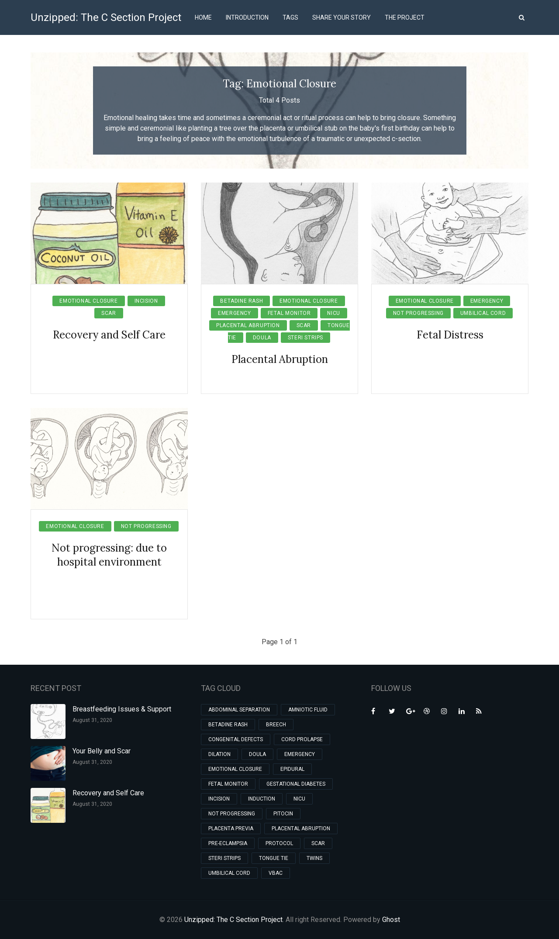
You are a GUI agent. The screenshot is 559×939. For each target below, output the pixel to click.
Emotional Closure (88, 301)
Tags (290, 17)
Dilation (219, 754)
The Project (404, 17)
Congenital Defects (235, 739)
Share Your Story (341, 17)
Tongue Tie (273, 858)
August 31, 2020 (92, 720)
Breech (276, 725)
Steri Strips (305, 338)
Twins (314, 858)
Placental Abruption (248, 325)
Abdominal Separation (239, 710)
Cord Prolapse (302, 739)
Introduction (247, 17)
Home (203, 17)
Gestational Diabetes (295, 784)
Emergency (234, 313)
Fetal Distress (450, 335)
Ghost (391, 919)
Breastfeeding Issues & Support (121, 709)
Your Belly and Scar (101, 751)
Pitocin (283, 814)
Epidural (292, 769)
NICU (333, 313)
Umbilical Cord (483, 313)
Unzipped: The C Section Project (106, 17)
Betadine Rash (241, 301)
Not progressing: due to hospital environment (109, 555)
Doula (262, 338)
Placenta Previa (230, 828)
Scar (108, 313)
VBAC (276, 873)
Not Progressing (418, 313)
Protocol (279, 843)
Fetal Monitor (289, 313)
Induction (261, 799)
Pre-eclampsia (227, 843)
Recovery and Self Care (109, 335)
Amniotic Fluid (308, 710)
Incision (146, 301)
